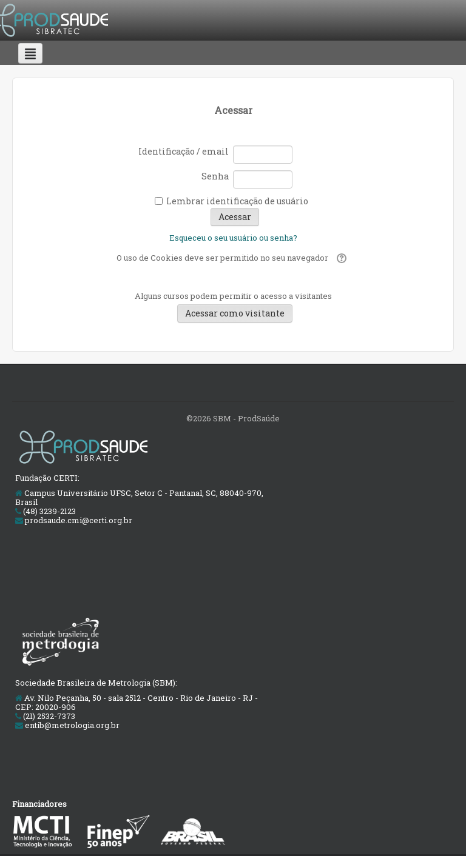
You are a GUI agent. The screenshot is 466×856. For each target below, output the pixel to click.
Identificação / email (183, 151)
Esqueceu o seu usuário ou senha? (233, 237)
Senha (215, 176)
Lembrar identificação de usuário (237, 201)
